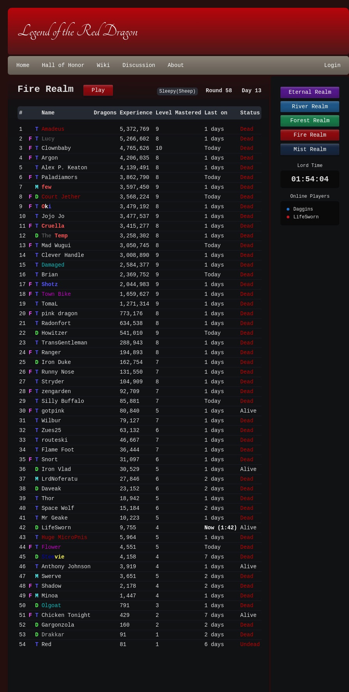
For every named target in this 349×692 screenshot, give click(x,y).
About (175, 65)
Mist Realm (310, 149)
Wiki (103, 65)
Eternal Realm (310, 92)
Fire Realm (310, 135)
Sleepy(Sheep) (177, 91)
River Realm (310, 107)
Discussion (138, 65)
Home (23, 65)
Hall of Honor (63, 65)
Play (98, 90)
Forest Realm (310, 121)
